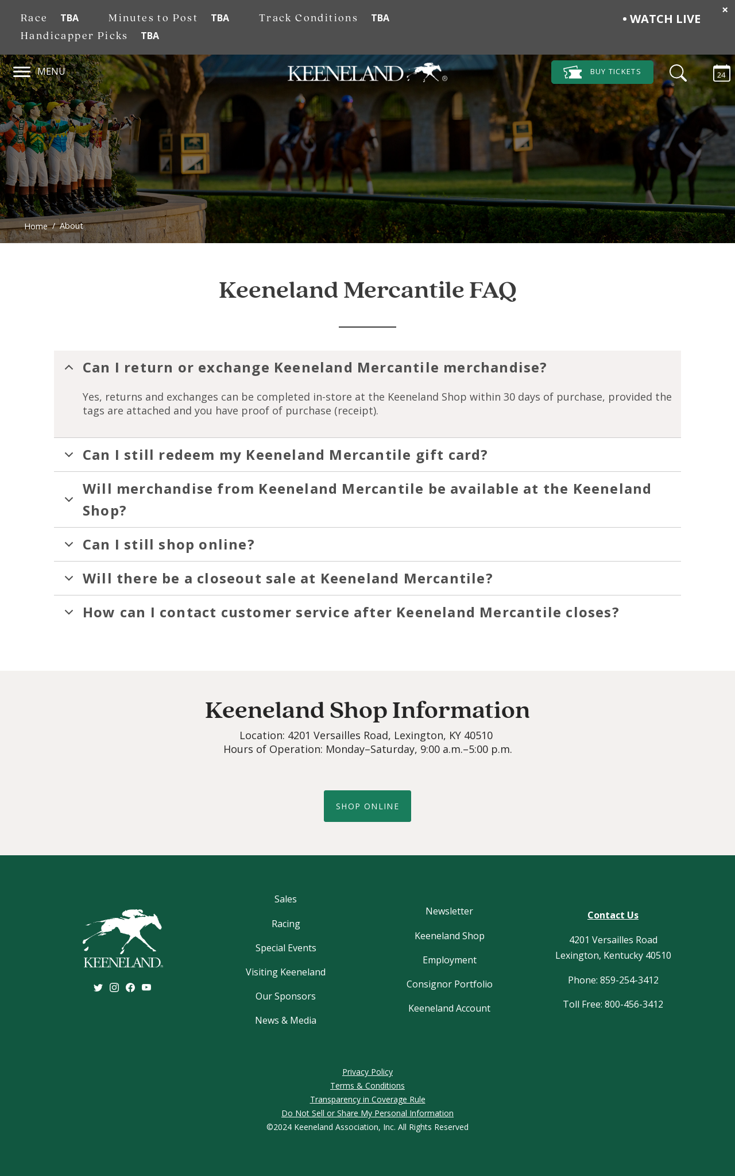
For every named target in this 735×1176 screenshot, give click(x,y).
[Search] (675, 71)
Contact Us (613, 915)
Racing (286, 923)
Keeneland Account (449, 1008)
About (71, 225)
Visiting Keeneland (286, 972)
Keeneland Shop (450, 935)
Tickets (602, 72)
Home (36, 226)
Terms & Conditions (367, 1085)
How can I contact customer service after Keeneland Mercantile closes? (340, 615)
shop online (367, 806)
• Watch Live (661, 18)
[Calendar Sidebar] (716, 71)
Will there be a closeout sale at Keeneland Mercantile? (276, 581)
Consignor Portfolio (450, 984)
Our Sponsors (286, 996)
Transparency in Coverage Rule (367, 1099)
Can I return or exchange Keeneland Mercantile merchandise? (304, 371)
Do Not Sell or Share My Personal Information (367, 1113)
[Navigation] (22, 70)
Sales (285, 899)
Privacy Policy (367, 1071)
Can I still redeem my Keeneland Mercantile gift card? (274, 458)
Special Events (286, 947)
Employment (450, 960)
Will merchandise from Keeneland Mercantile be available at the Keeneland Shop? (356, 499)
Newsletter (449, 911)
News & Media (285, 1020)
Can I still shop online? (157, 548)
